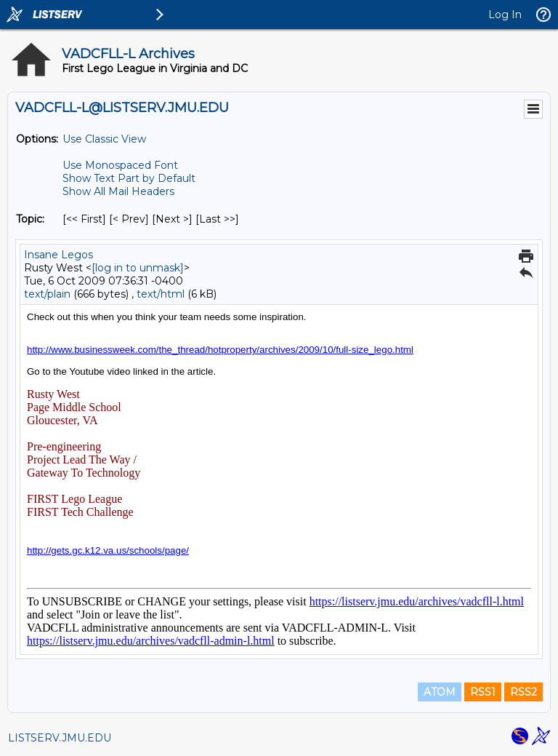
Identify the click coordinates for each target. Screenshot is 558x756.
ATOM (440, 692)
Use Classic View (104, 139)
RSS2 (523, 692)
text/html (161, 294)
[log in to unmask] (138, 267)
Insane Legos (58, 254)
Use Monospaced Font (120, 165)
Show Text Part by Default (128, 178)
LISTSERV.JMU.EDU (59, 737)
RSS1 (483, 692)
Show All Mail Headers (118, 191)
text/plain (47, 294)
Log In (505, 14)
